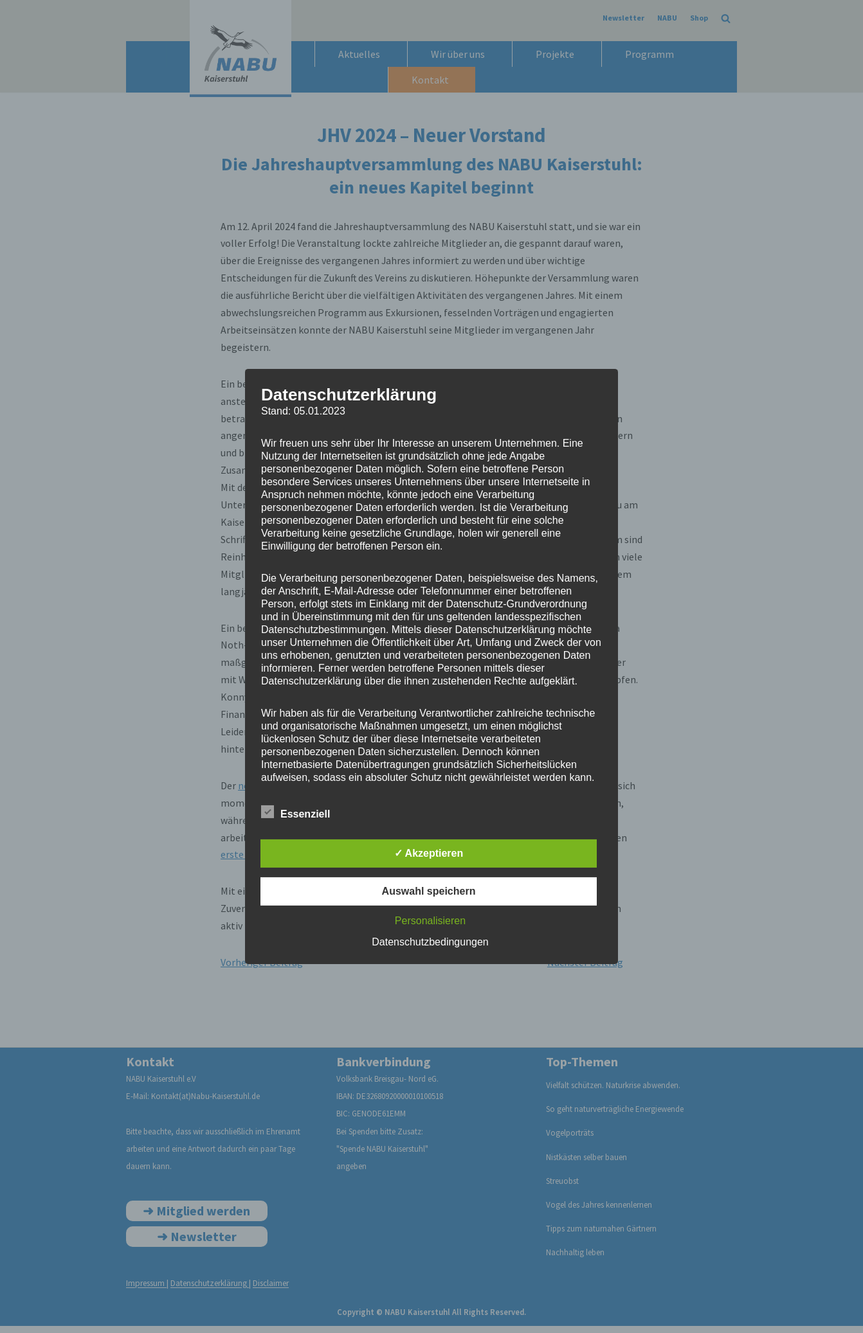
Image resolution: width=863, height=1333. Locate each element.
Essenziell (295, 811)
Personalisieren (430, 920)
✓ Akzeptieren (429, 853)
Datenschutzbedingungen (430, 941)
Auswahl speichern (429, 891)
